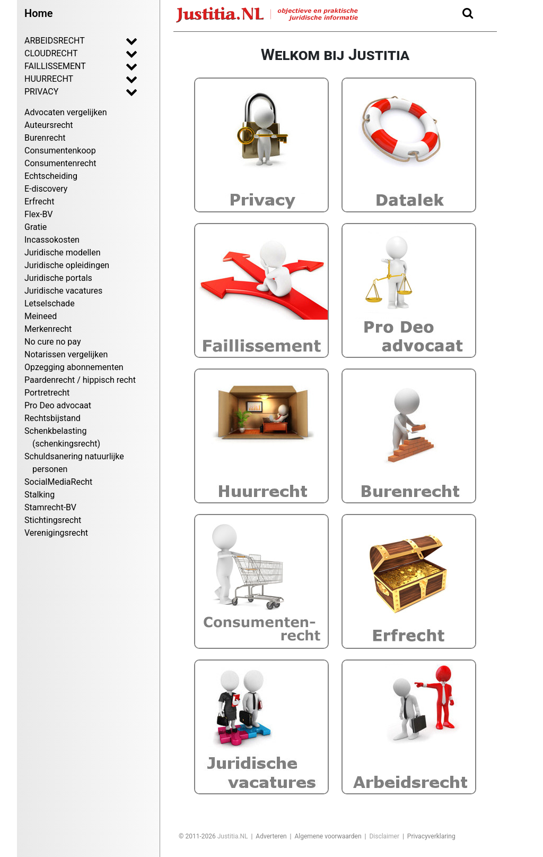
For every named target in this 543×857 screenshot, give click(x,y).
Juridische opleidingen (66, 265)
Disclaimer (384, 836)
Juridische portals (58, 278)
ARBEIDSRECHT (70, 40)
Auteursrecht (48, 125)
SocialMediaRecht (58, 482)
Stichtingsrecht (52, 520)
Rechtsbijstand (52, 418)
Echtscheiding (50, 176)
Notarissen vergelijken (66, 354)
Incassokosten (52, 240)
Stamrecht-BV (50, 507)
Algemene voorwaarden (327, 836)
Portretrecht (46, 393)
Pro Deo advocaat (57, 405)
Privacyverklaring (431, 836)
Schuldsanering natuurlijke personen (74, 462)
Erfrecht (39, 201)
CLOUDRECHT (70, 53)
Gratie (35, 227)
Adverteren (271, 836)
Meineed (40, 316)
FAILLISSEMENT (70, 66)
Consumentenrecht (60, 163)
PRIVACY (70, 91)
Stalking (39, 495)
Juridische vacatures (63, 291)
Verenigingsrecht (56, 533)
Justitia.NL (232, 836)
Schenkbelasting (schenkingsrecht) (62, 437)
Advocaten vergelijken (65, 112)
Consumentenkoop (60, 150)
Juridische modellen (62, 252)
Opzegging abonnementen (74, 367)
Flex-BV (38, 214)
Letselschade (49, 303)
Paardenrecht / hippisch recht (80, 380)
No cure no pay (52, 342)
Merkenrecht (48, 329)
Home (38, 13)
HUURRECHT (70, 78)
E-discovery (45, 189)
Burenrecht (45, 138)
